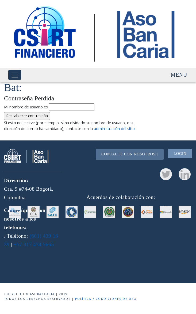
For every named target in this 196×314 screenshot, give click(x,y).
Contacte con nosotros (129, 154)
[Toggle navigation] (14, 75)
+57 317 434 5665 (34, 244)
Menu (179, 75)
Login (180, 153)
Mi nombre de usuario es (26, 106)
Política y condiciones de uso (106, 299)
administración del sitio (114, 128)
